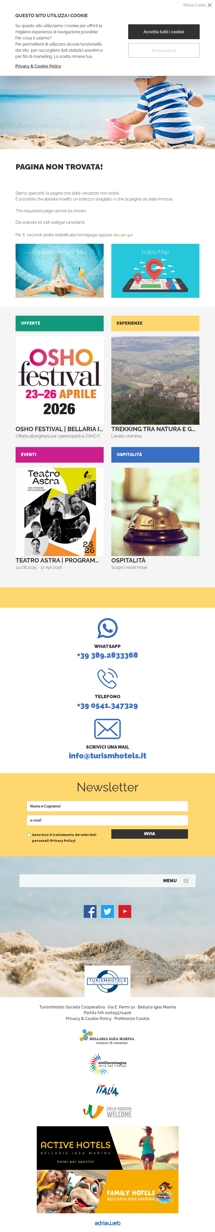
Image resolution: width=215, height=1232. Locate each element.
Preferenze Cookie (131, 1018)
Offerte (30, 323)
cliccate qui (123, 235)
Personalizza (164, 50)
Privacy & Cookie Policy (38, 66)
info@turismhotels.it (107, 739)
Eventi (28, 454)
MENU (170, 880)
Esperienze (129, 323)
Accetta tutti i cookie (164, 31)
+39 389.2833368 (107, 639)
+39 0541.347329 (107, 689)
